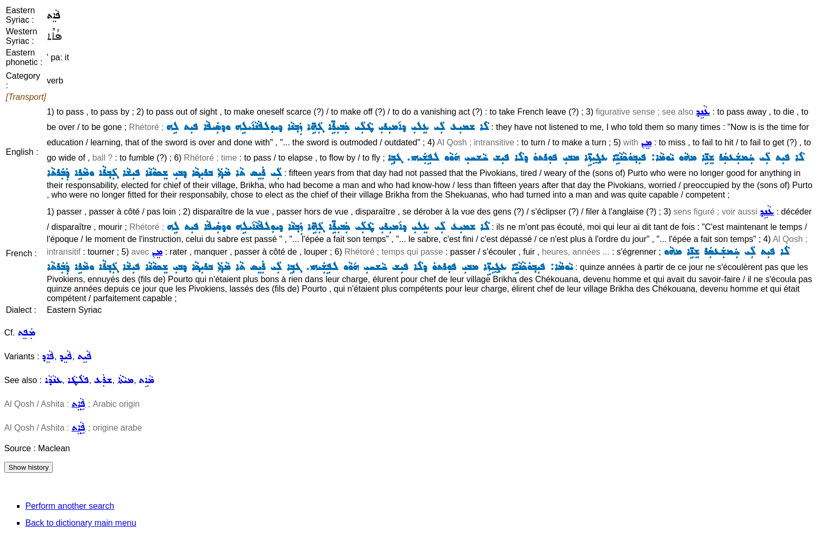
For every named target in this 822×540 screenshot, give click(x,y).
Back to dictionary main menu (80, 522)
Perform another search (69, 505)
